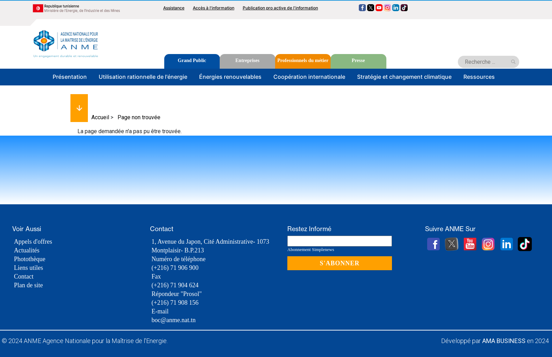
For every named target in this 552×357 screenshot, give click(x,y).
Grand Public (192, 60)
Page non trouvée (139, 117)
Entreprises (247, 60)
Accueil (100, 117)
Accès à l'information (213, 7)
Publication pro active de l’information (280, 7)
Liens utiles (28, 267)
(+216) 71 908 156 (175, 302)
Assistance (173, 7)
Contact (23, 276)
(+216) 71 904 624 (175, 285)
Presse (358, 60)
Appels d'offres (33, 241)
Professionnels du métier (302, 60)
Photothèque (29, 259)
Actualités (26, 250)
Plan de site (28, 285)
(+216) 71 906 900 (175, 267)
